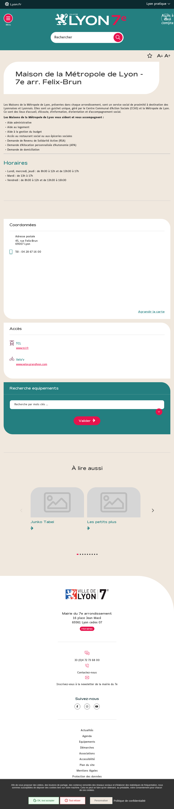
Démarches (87, 748)
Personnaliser (101, 800)
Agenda (87, 736)
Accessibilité (87, 759)
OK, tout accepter (43, 801)
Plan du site (87, 765)
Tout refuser (72, 801)
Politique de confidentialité (129, 800)
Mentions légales (87, 771)
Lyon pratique (158, 3)
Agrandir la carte (151, 311)
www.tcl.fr (22, 348)
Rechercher (63, 37)
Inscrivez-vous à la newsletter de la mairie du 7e (87, 684)
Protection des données (87, 776)
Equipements (87, 742)
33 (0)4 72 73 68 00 (87, 660)
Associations (87, 753)
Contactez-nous (87, 672)
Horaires (87, 628)
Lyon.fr (15, 4)
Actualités (87, 730)
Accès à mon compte (165, 18)
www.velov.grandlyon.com (31, 364)
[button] (149, 55)
